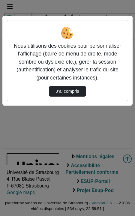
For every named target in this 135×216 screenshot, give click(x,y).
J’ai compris (67, 91)
